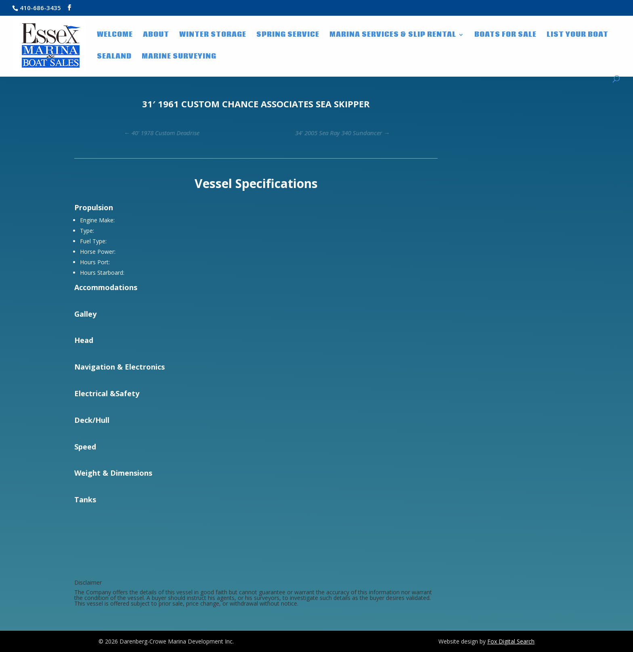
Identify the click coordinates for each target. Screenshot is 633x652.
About (156, 35)
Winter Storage (212, 35)
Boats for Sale (505, 35)
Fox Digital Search (510, 641)
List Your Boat (577, 35)
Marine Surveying (179, 57)
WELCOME (115, 35)
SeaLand (114, 57)
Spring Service (287, 35)
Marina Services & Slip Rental (392, 35)
